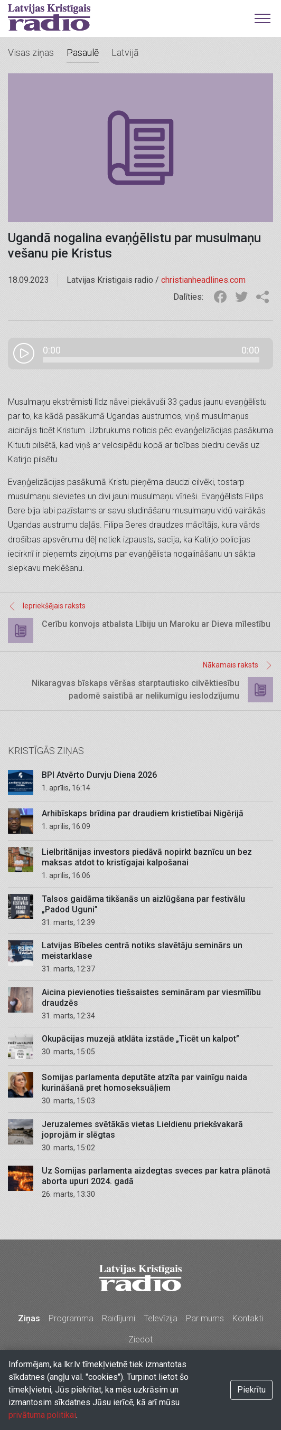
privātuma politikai (42, 1415)
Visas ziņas (31, 52)
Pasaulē (83, 52)
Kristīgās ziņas (46, 750)
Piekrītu (251, 1390)
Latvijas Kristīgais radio (49, 17)
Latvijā (125, 52)
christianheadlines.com (203, 280)
